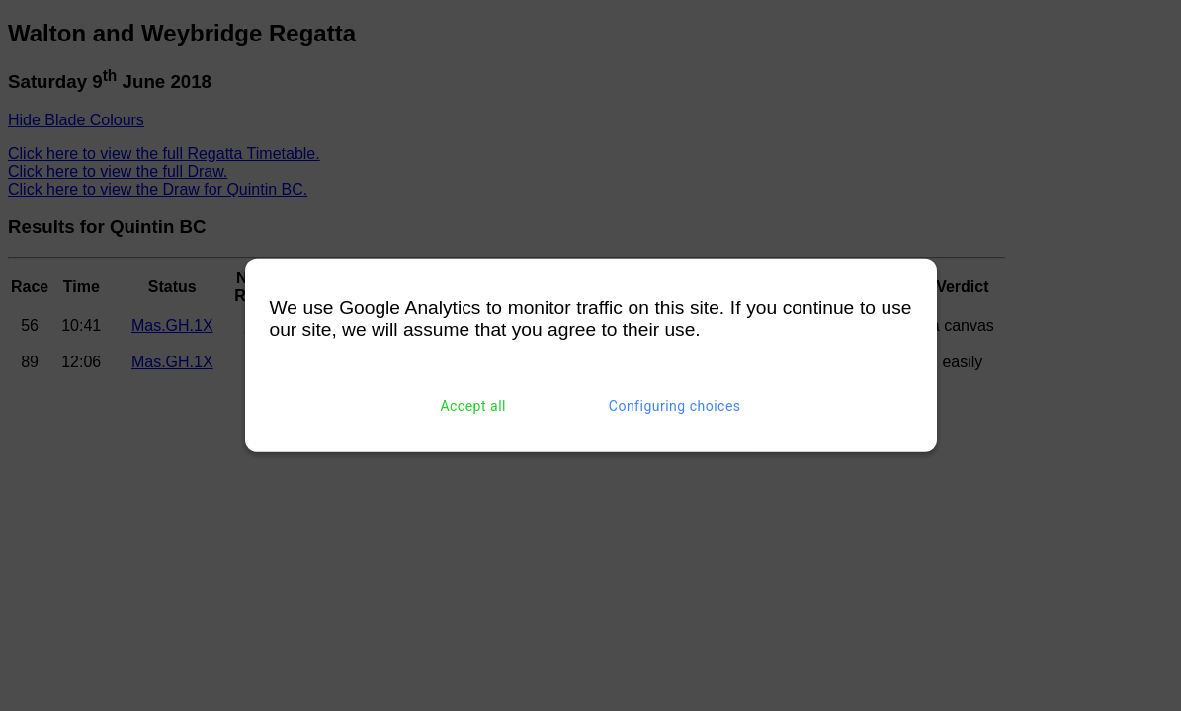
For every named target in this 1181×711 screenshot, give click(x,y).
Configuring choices (675, 406)
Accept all (473, 406)
